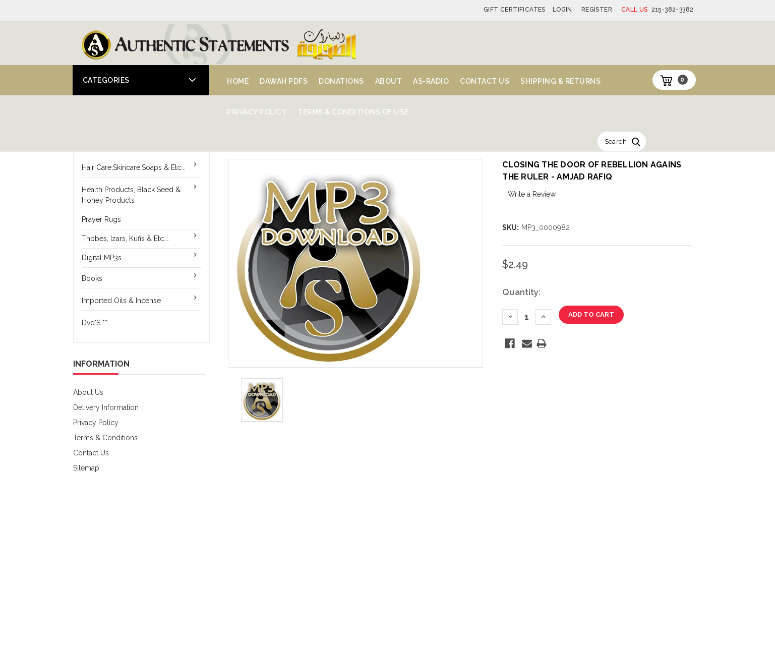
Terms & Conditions (105, 438)
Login (562, 9)
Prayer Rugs (101, 219)
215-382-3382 (657, 9)
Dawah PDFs (284, 81)
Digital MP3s (102, 258)
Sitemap (86, 468)
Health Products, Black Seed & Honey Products (131, 195)
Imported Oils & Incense (121, 301)
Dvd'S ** (94, 323)
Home (238, 81)
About (388, 81)
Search (616, 141)
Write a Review (532, 194)
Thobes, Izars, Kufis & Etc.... (126, 238)
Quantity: (521, 292)
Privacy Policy (256, 112)
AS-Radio (431, 81)
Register (596, 9)
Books (92, 278)
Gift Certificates (515, 9)
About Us (88, 392)
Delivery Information (106, 407)
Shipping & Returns (560, 81)
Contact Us (484, 81)
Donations (341, 81)
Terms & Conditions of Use (353, 112)
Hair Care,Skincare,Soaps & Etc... (134, 167)
